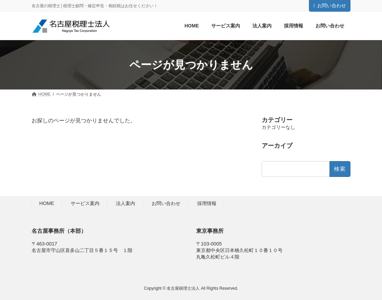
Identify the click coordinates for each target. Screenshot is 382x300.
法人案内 (125, 203)
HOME (46, 203)
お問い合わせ (329, 5)
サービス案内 (85, 203)
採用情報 (206, 203)
